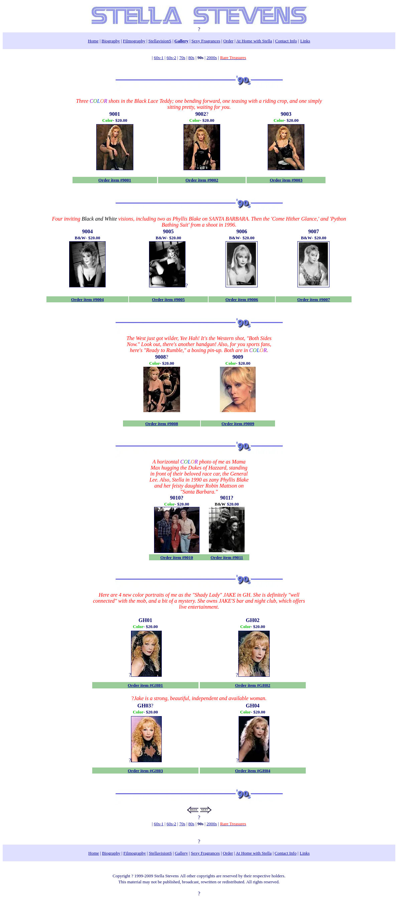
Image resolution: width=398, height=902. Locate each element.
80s (191, 57)
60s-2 (171, 57)
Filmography (134, 40)
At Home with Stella (254, 40)
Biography (111, 40)
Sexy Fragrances (205, 40)
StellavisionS (159, 40)
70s (182, 57)
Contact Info (286, 40)
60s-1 (158, 57)
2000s (212, 57)
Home (93, 40)
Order (228, 40)
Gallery (181, 40)
